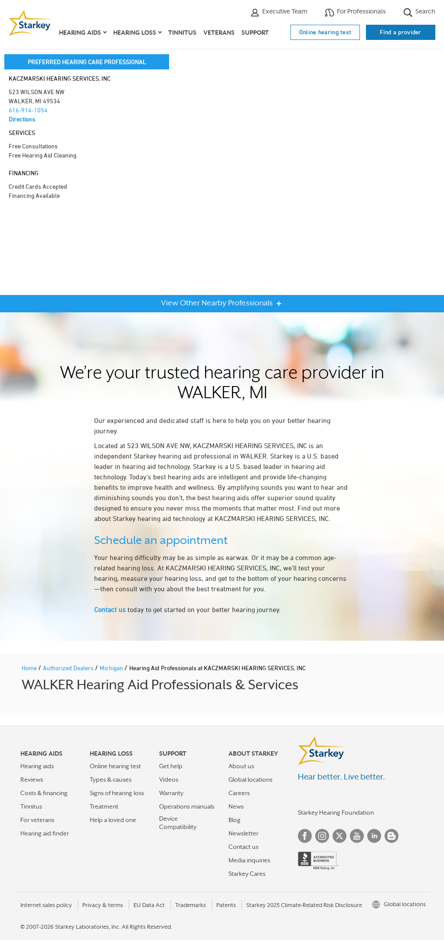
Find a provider (400, 32)
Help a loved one (113, 819)
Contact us (110, 609)
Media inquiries (249, 860)
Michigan (112, 667)
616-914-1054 (28, 110)
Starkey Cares (247, 873)
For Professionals (355, 12)
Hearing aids (37, 766)
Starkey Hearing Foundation (336, 812)
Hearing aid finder (44, 833)
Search (419, 12)
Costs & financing (44, 792)
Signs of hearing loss (117, 792)
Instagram (322, 836)
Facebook (305, 836)
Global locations (250, 779)
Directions (22, 119)
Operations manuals (186, 806)
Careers (239, 792)
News (236, 806)
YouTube (357, 836)
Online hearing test (325, 32)
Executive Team (278, 12)
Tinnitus (182, 32)
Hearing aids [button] (80, 32)
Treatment (104, 806)
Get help (171, 766)
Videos (168, 779)
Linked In (374, 836)
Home (30, 667)
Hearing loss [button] (134, 32)
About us (241, 766)
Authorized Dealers (69, 667)
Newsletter (243, 833)
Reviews (31, 779)
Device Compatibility (177, 822)
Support (255, 32)
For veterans (37, 819)
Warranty (171, 792)
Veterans (219, 32)
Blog (235, 819)
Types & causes (110, 779)
